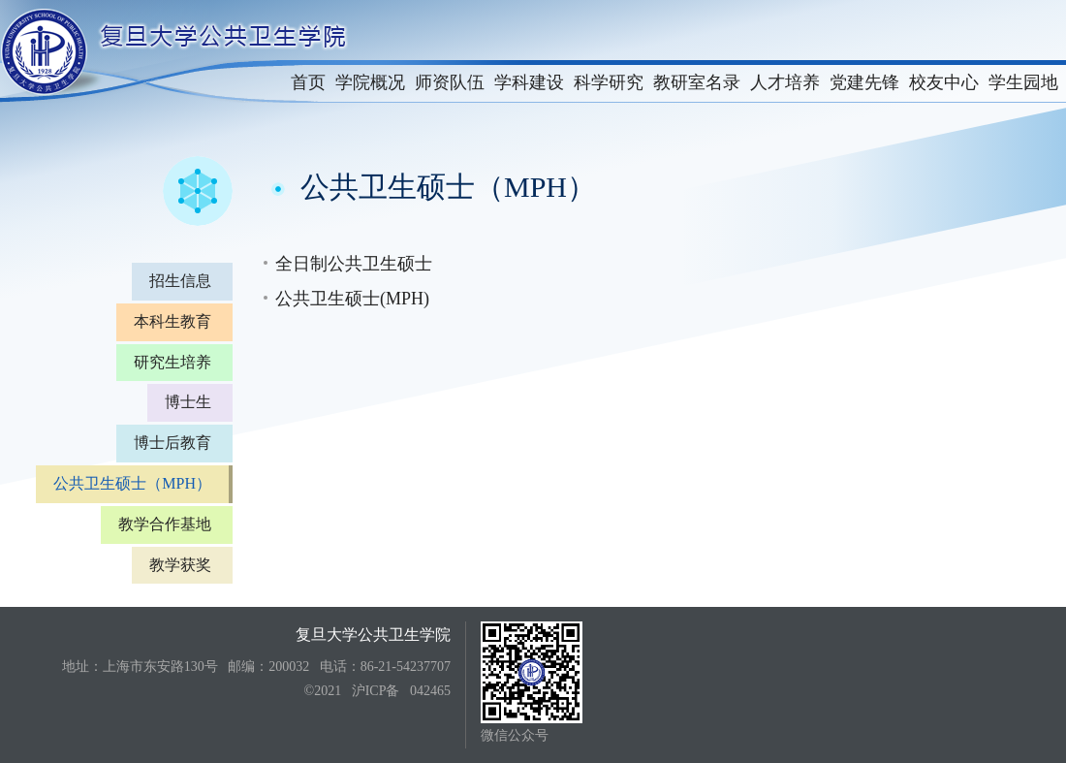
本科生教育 (172, 321)
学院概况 (370, 82)
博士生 (188, 402)
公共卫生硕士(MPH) (352, 298)
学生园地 (1023, 82)
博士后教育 (172, 442)
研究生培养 (172, 362)
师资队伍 (450, 82)
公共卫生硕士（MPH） (132, 483)
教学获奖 (180, 564)
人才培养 (785, 82)
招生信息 (180, 280)
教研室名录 (696, 82)
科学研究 (608, 82)
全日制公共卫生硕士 (353, 263)
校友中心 (944, 82)
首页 (308, 82)
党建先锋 (864, 82)
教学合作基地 (164, 524)
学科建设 (529, 82)
